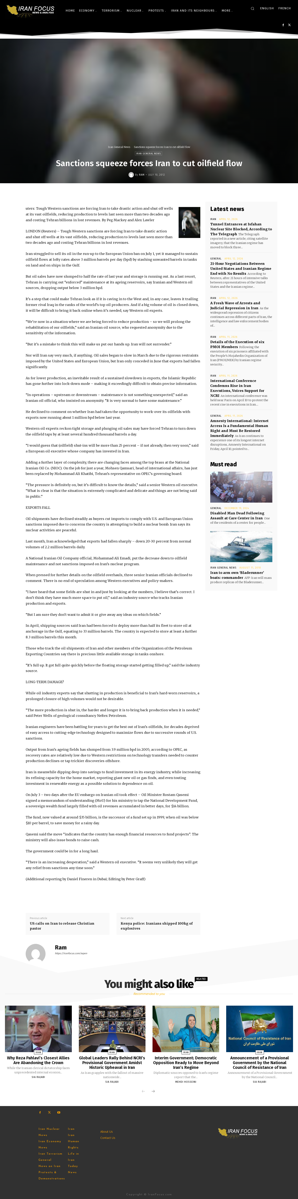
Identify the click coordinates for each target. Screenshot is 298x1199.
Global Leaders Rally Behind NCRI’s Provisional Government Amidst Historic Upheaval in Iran (112, 1062)
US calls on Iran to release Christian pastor (62, 925)
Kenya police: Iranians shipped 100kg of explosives (157, 925)
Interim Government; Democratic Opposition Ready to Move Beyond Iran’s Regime (186, 1062)
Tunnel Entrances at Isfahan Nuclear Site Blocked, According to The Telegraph (241, 229)
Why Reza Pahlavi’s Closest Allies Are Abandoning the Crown (38, 1060)
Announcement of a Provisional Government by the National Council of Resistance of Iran (259, 1062)
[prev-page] (143, 1091)
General (216, 258)
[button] (252, 8)
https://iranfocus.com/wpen (71, 953)
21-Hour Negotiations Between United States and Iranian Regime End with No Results (240, 269)
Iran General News (119, 147)
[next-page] (153, 1091)
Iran (213, 219)
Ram (141, 174)
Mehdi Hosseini (185, 1081)
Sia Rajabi (38, 1076)
